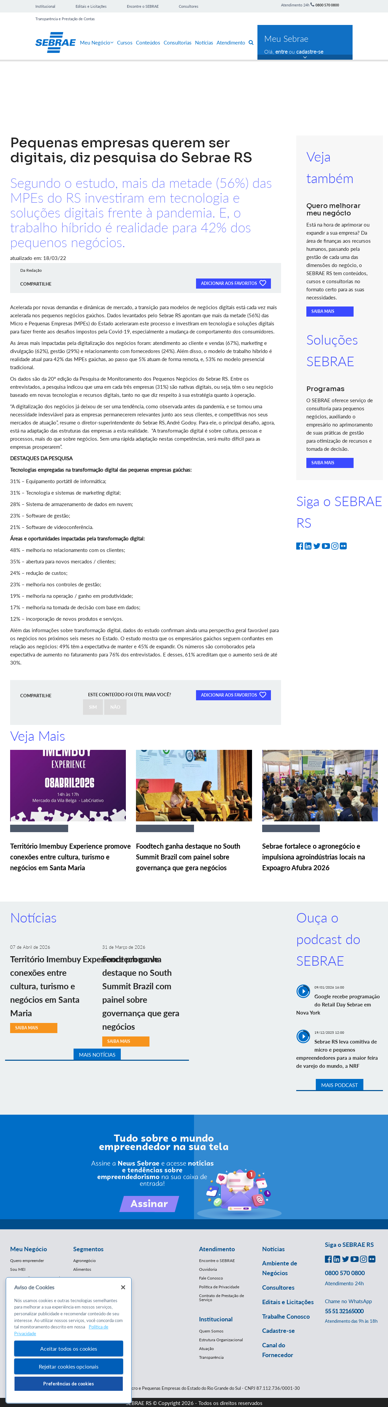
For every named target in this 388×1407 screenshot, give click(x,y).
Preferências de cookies (68, 1383)
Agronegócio (84, 1260)
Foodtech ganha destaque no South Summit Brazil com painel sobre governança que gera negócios (188, 857)
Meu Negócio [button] (28, 1249)
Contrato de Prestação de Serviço (221, 1297)
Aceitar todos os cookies (68, 1348)
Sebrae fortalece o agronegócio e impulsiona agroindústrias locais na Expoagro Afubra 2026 (313, 857)
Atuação (206, 1348)
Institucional (45, 6)
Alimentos (82, 1269)
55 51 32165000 (344, 1311)
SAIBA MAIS (322, 311)
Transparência (211, 1357)
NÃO (115, 707)
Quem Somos (211, 1330)
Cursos (125, 42)
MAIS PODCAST (339, 1085)
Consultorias (178, 42)
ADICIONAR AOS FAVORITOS (233, 283)
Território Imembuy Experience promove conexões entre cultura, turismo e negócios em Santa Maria (70, 857)
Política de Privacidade (219, 1286)
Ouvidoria (208, 1269)
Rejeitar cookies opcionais (69, 1366)
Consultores (188, 6)
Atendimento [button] (217, 1249)
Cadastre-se (278, 1330)
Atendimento (231, 42)
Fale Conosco (211, 1278)
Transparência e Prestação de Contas (65, 19)
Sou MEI (17, 1269)
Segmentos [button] (88, 1249)
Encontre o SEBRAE (143, 6)
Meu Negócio (97, 42)
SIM (93, 707)
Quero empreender (27, 1260)
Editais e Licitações (91, 6)
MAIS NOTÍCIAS (97, 1055)
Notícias (204, 42)
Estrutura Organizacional (221, 1339)
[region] (68, 1340)
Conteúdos (148, 42)
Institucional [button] (215, 1319)
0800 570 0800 (327, 5)
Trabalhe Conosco (286, 1316)
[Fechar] (123, 1287)
